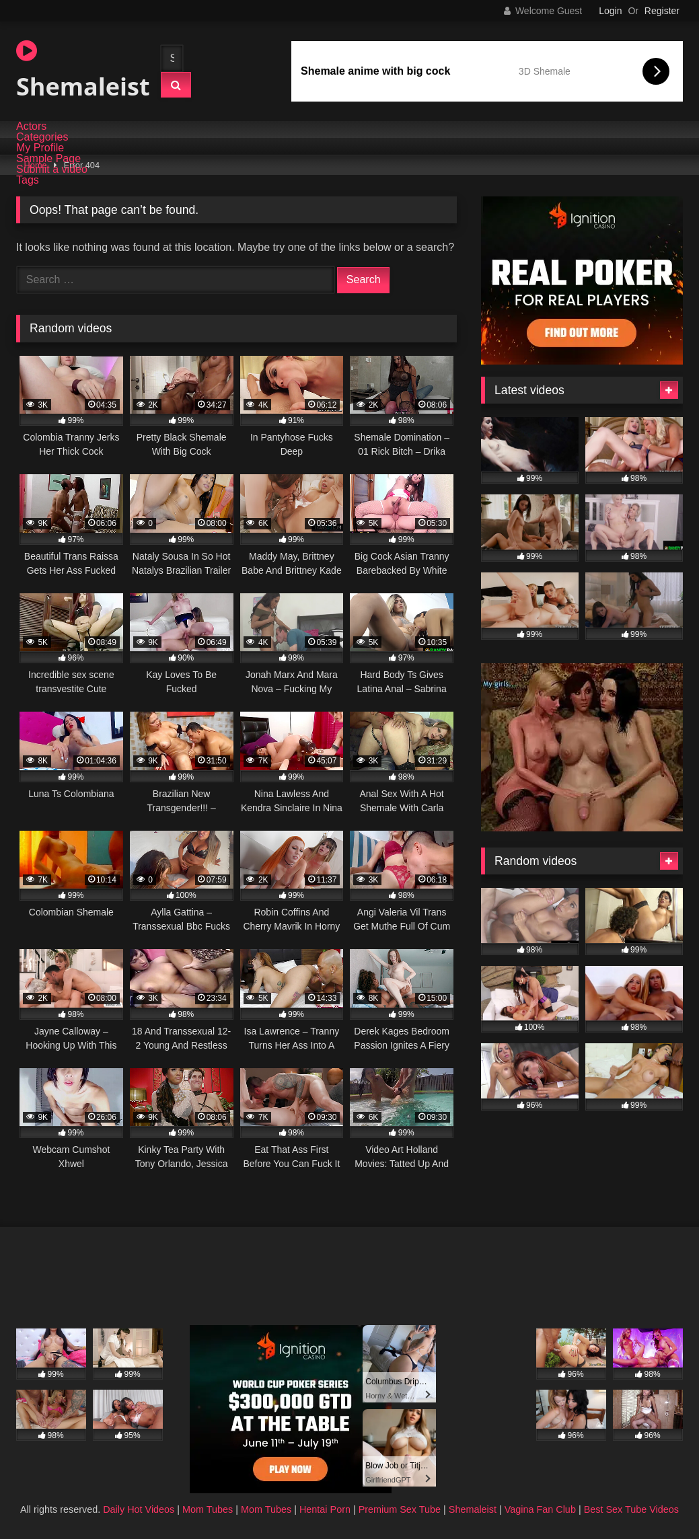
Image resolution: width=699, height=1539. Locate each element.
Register (662, 10)
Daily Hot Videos (138, 1509)
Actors (31, 126)
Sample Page (48, 158)
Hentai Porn (325, 1509)
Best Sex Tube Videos (631, 1509)
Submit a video (51, 169)
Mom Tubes (207, 1509)
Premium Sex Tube (400, 1509)
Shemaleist (76, 70)
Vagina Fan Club (540, 1509)
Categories (42, 137)
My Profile (40, 148)
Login (610, 10)
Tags (27, 180)
